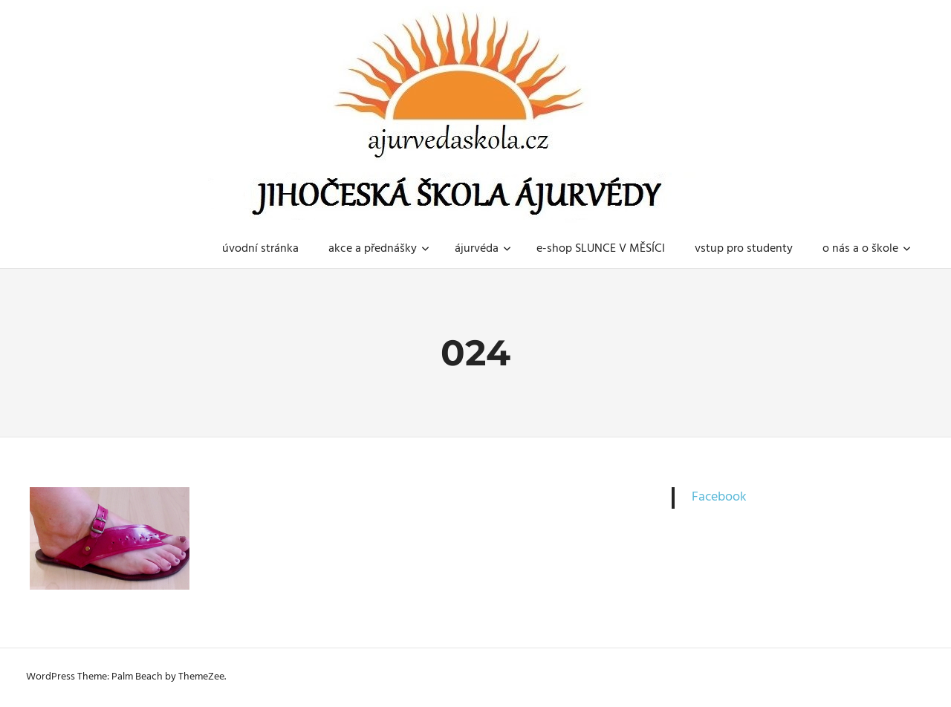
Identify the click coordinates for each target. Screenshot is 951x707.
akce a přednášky (378, 248)
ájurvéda (483, 248)
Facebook (719, 497)
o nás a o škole (866, 248)
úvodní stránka (260, 248)
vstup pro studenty (744, 248)
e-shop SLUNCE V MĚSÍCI (600, 248)
